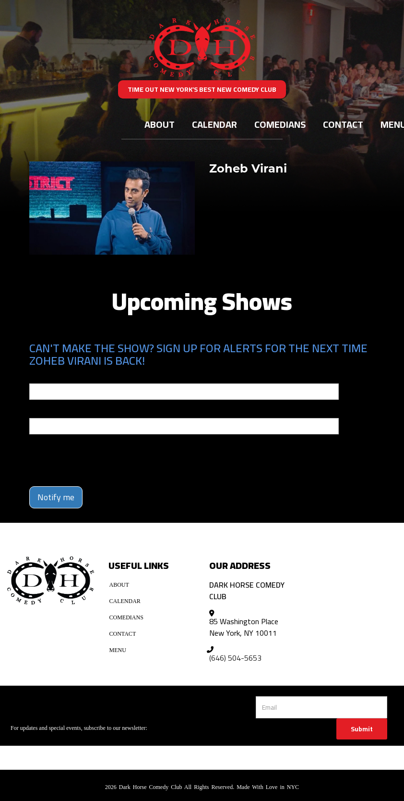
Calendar (214, 124)
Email (38, 376)
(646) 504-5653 (235, 658)
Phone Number (52, 411)
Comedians (280, 124)
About (159, 124)
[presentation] (85, 456)
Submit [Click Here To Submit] (362, 729)
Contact (343, 124)
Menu (117, 650)
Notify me (55, 497)
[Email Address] (321, 707)
